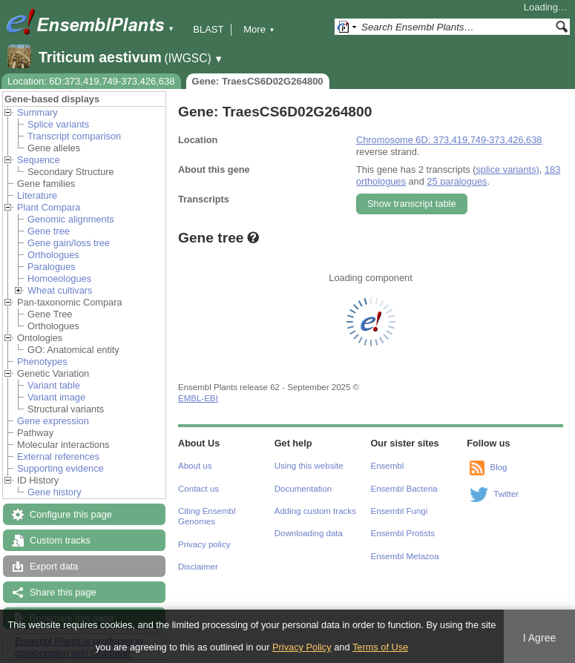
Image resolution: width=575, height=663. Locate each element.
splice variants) (507, 169)
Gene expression (53, 420)
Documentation (303, 488)
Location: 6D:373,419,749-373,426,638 (91, 81)
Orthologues (53, 254)
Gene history (54, 492)
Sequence (38, 159)
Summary (37, 112)
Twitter (506, 493)
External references (58, 456)
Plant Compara (48, 207)
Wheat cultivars (59, 290)
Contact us (198, 488)
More (259, 29)
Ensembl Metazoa (405, 556)
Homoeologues (59, 278)
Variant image (56, 397)
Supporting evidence (60, 468)
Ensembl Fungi (399, 511)
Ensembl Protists (403, 533)
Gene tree (48, 231)
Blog (498, 467)
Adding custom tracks (315, 511)
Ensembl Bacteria (404, 488)
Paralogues (51, 266)
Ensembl (387, 465)
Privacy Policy (302, 647)
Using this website (309, 465)
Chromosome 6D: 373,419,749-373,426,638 (449, 139)
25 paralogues (457, 181)
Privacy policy (204, 544)
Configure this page (71, 514)
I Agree (539, 638)
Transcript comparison (74, 136)
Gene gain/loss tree (68, 242)
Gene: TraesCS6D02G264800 (257, 81)
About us (194, 465)
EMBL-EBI (198, 398)
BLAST (208, 29)
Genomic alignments (70, 219)
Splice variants (58, 124)
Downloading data (309, 533)
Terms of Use (380, 647)
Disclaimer (198, 566)
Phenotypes (42, 361)
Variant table (53, 385)
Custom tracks (60, 540)
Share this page (63, 592)
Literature (37, 195)
